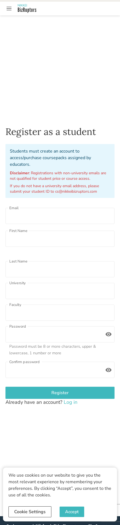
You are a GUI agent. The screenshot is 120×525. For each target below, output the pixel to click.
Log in (69, 402)
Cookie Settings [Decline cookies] (30, 512)
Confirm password (24, 361)
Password (17, 326)
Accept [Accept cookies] (72, 512)
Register (60, 393)
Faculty (15, 304)
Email (14, 207)
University (17, 282)
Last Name (18, 261)
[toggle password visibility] (108, 334)
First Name (18, 230)
